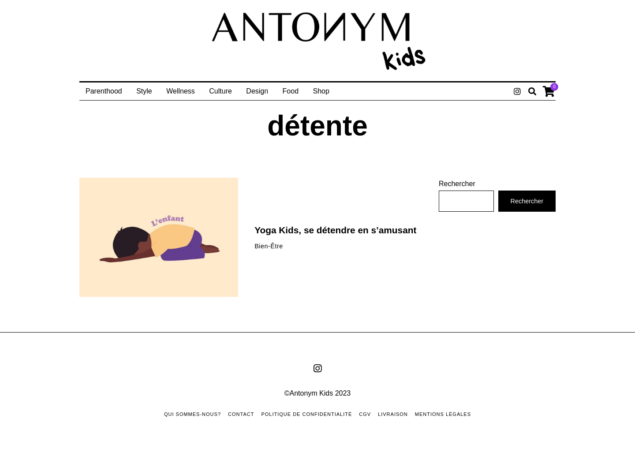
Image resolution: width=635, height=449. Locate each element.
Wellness (180, 91)
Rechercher (457, 183)
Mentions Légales (443, 414)
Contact (241, 414)
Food (291, 91)
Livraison (393, 414)
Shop (321, 91)
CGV (365, 414)
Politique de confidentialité (306, 414)
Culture (220, 91)
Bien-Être (268, 246)
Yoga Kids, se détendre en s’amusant (335, 230)
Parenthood (104, 91)
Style (144, 91)
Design (257, 91)
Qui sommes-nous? (192, 414)
